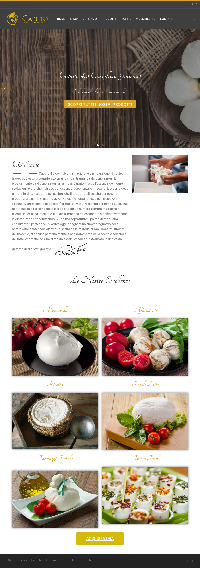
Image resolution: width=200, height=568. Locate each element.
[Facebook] (188, 4)
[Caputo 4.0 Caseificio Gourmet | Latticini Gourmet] (27, 18)
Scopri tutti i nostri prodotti (100, 104)
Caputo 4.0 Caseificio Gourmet (36, 560)
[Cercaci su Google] (196, 4)
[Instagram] (192, 4)
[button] (100, 538)
